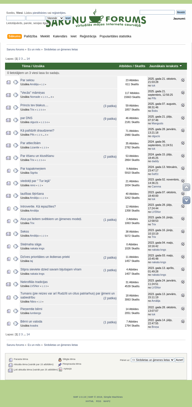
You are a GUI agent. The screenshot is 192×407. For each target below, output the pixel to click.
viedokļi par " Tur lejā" (35, 181)
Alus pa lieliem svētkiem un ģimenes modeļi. (51, 219)
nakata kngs (37, 248)
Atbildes (125, 66)
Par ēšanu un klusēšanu (37, 156)
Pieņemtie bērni (31, 309)
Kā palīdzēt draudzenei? (37, 130)
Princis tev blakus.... (34, 105)
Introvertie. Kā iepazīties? (38, 206)
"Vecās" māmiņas (32, 92)
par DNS (26, 118)
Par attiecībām (30, 143)
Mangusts (157, 123)
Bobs (155, 110)
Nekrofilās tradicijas (33, 282)
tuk (153, 85)
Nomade (35, 96)
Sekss (24, 231)
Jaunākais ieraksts (165, 66)
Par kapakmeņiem (33, 168)
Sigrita (34, 172)
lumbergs (35, 313)
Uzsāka (38, 66)
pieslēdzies (40, 12)
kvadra (34, 325)
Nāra (33, 301)
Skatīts (140, 66)
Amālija (34, 84)
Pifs (154, 98)
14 (28, 58)
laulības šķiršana (32, 193)
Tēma (26, 66)
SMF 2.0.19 (79, 396)
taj (31, 260)
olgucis (34, 122)
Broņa (155, 326)
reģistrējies (58, 12)
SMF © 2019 (95, 396)
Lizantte (34, 147)
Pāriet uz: (125, 360)
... (24, 58)
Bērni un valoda (31, 321)
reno (32, 185)
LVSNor (156, 211)
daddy (155, 161)
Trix (32, 109)
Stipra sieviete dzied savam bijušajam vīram (50, 269)
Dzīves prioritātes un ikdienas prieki (45, 257)
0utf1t (155, 173)
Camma (156, 186)
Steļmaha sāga (30, 244)
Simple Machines (113, 396)
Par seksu (27, 80)
